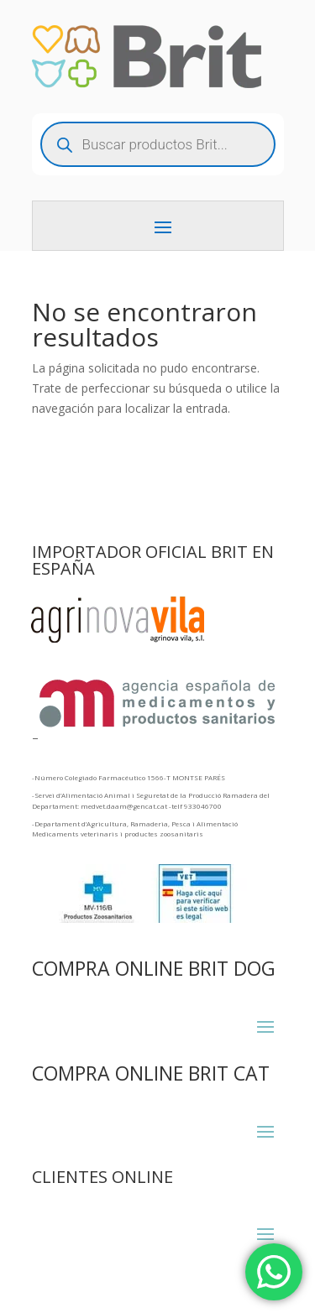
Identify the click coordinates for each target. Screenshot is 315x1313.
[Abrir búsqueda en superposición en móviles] (158, 144)
